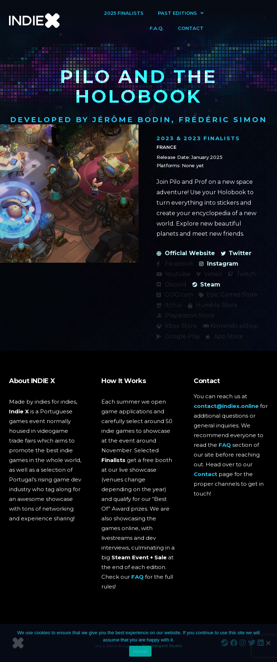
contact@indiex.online (226, 406)
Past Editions (180, 13)
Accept (140, 651)
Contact (190, 28)
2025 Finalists (124, 13)
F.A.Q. (156, 28)
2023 (165, 138)
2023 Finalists (212, 138)
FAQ (137, 576)
